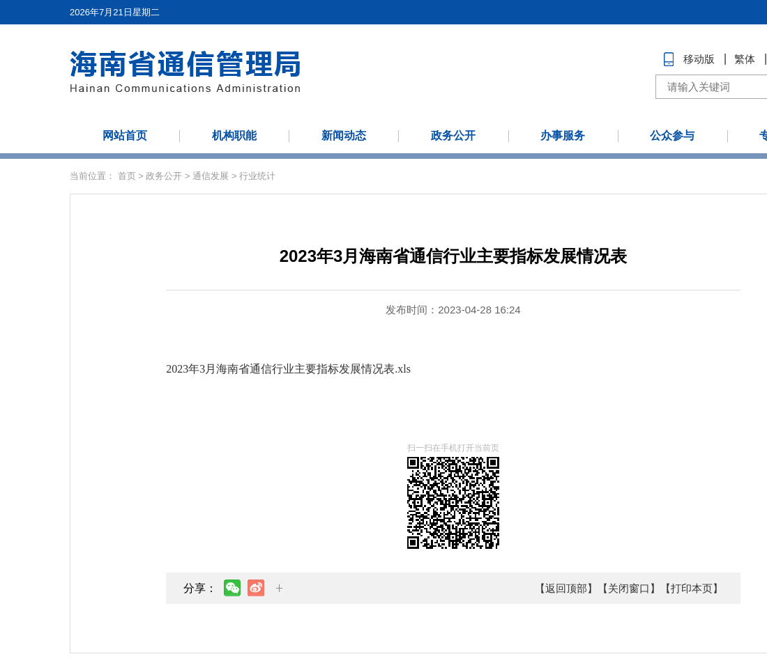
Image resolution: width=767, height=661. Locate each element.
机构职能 (234, 135)
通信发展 (210, 176)
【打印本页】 (691, 588)
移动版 (699, 59)
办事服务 (562, 135)
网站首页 (124, 135)
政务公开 (453, 135)
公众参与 (672, 135)
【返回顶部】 (566, 588)
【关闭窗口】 (629, 588)
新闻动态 (343, 135)
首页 (127, 176)
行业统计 (257, 176)
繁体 (744, 59)
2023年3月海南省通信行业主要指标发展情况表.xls (288, 369)
